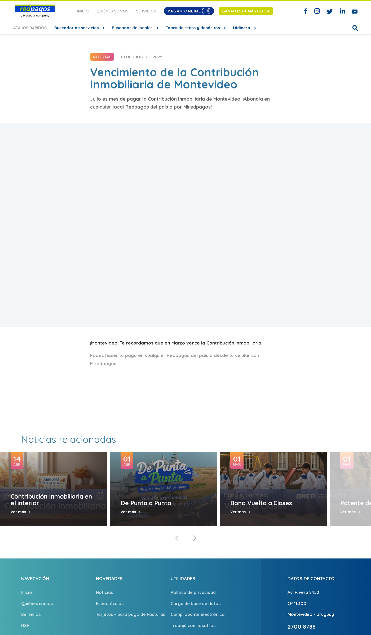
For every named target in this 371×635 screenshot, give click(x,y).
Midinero (242, 27)
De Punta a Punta (146, 503)
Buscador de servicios (77, 27)
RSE (25, 625)
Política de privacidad (193, 592)
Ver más (18, 511)
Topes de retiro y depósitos (193, 27)
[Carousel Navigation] (185, 538)
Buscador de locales (133, 27)
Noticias (104, 592)
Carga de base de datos (195, 603)
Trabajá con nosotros (193, 625)
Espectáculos (109, 603)
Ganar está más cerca (246, 11)
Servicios (146, 11)
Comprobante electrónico (198, 614)
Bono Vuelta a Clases (261, 503)
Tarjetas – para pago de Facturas (130, 614)
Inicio (83, 11)
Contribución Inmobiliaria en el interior (51, 500)
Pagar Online (189, 11)
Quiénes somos (112, 11)
